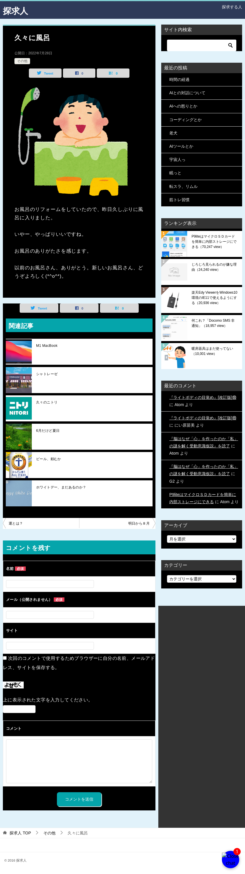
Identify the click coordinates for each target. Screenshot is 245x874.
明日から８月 (139, 523)
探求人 (16, 9)
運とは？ (16, 523)
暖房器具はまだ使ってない (212, 351)
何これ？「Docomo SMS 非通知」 (213, 323)
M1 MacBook (46, 346)
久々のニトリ (46, 402)
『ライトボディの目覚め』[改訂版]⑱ (202, 397)
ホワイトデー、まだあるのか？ (61, 487)
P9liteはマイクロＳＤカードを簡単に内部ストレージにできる (214, 241)
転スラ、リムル (183, 186)
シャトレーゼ (46, 374)
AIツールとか (181, 146)
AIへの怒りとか (183, 106)
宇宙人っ (177, 159)
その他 (22, 61)
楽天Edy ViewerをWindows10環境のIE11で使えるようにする (214, 297)
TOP (20, 833)
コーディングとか (185, 119)
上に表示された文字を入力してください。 (48, 699)
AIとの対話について (187, 92)
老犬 (173, 133)
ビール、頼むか (48, 459)
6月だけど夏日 (48, 431)
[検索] (201, 45)
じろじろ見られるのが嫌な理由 (214, 267)
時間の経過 (179, 79)
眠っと (175, 173)
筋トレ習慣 (179, 199)
